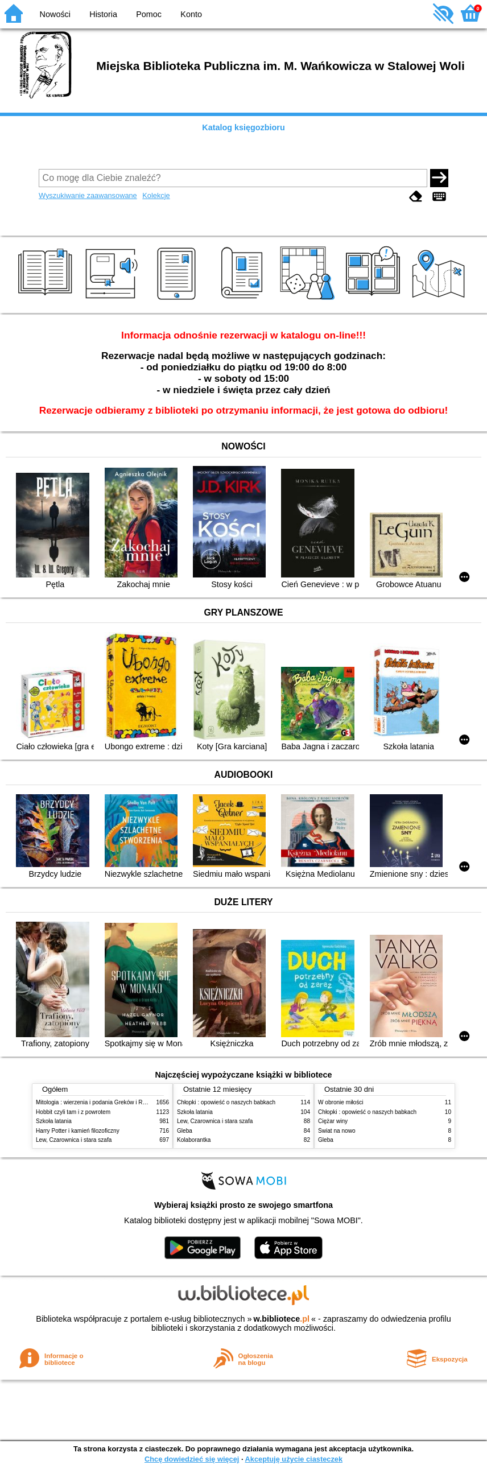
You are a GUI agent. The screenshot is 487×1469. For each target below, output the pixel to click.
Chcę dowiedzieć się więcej (192, 1459)
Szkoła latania (54, 1121)
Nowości (55, 14)
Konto (191, 14)
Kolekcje (156, 195)
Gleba (184, 1131)
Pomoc (149, 14)
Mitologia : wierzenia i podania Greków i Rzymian (98, 1102)
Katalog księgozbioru (243, 127)
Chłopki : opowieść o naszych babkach (226, 1102)
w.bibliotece (281, 1318)
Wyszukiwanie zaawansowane (88, 195)
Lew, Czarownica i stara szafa (74, 1140)
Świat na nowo (337, 1131)
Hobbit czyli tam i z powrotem (73, 1112)
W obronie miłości (341, 1102)
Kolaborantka (194, 1140)
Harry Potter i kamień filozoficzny (77, 1131)
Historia (103, 14)
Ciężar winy (333, 1121)
